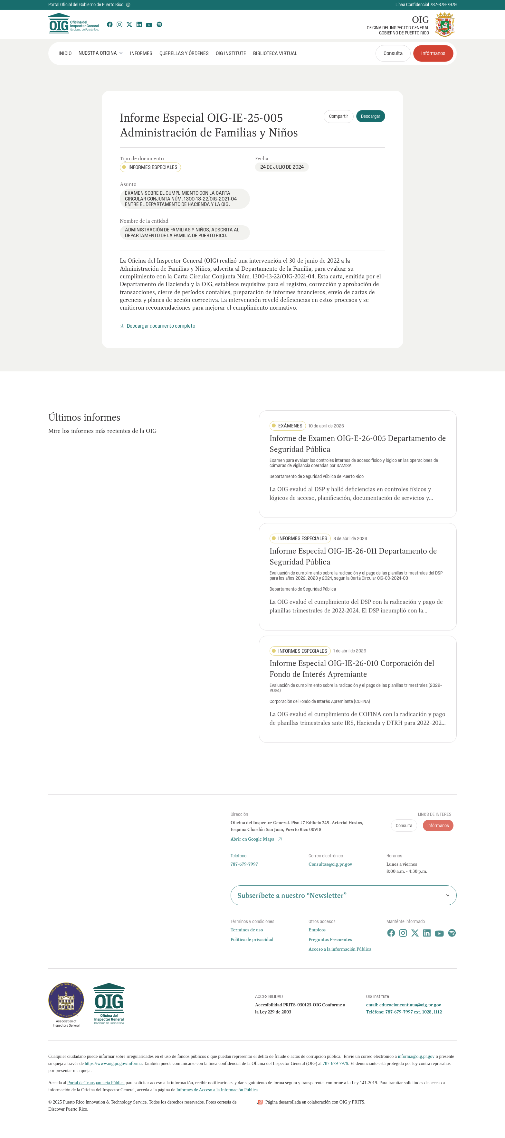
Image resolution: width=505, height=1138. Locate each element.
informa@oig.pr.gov (416, 1056)
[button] (101, 53)
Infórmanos (433, 53)
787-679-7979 (335, 1063)
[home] (73, 24)
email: (372, 1005)
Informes (141, 53)
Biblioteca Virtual (275, 53)
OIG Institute (231, 53)
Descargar (370, 116)
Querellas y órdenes (184, 53)
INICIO (65, 53)
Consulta (393, 53)
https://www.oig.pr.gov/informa (113, 1063)
